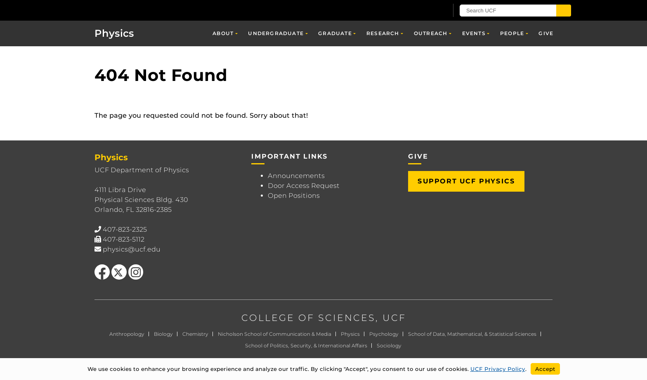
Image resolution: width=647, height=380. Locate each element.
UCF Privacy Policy (497, 369)
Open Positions (294, 196)
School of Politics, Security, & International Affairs (306, 345)
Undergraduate (276, 33)
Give (545, 33)
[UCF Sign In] (421, 11)
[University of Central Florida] (142, 10)
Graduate (335, 33)
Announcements (296, 176)
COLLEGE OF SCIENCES (308, 317)
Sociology (389, 345)
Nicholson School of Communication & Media (274, 334)
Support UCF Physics (466, 181)
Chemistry (195, 334)
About (223, 33)
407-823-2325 (125, 229)
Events (474, 33)
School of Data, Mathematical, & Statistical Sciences (472, 334)
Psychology (384, 334)
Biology (163, 334)
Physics (114, 33)
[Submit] (563, 11)
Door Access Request (304, 186)
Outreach (431, 33)
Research (382, 33)
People (512, 33)
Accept (545, 369)
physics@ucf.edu (132, 249)
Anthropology (126, 334)
